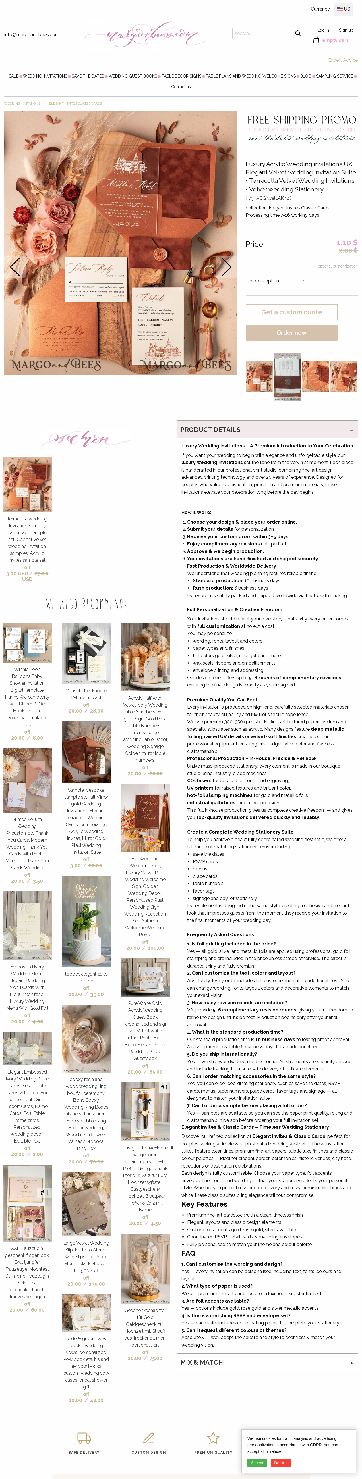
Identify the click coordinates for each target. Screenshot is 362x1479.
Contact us (181, 86)
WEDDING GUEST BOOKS (133, 76)
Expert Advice (343, 60)
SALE (13, 76)
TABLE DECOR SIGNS (181, 76)
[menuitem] (14, 76)
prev (15, 267)
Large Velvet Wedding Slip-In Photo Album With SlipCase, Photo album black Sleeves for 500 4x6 (86, 1256)
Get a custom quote (291, 312)
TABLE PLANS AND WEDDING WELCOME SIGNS (251, 76)
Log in (323, 30)
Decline (281, 1463)
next (226, 267)
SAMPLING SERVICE (334, 76)
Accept (257, 1463)
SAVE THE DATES (88, 76)
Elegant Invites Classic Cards (75, 103)
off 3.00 (79, 862)
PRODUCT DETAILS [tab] (210, 429)
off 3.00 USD (18, 570)
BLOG (305, 76)
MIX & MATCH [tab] (201, 1362)
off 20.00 (20, 735)
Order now (292, 332)
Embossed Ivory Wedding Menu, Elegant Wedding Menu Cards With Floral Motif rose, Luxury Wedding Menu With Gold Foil (27, 987)
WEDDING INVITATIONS (45, 76)
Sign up (346, 30)
